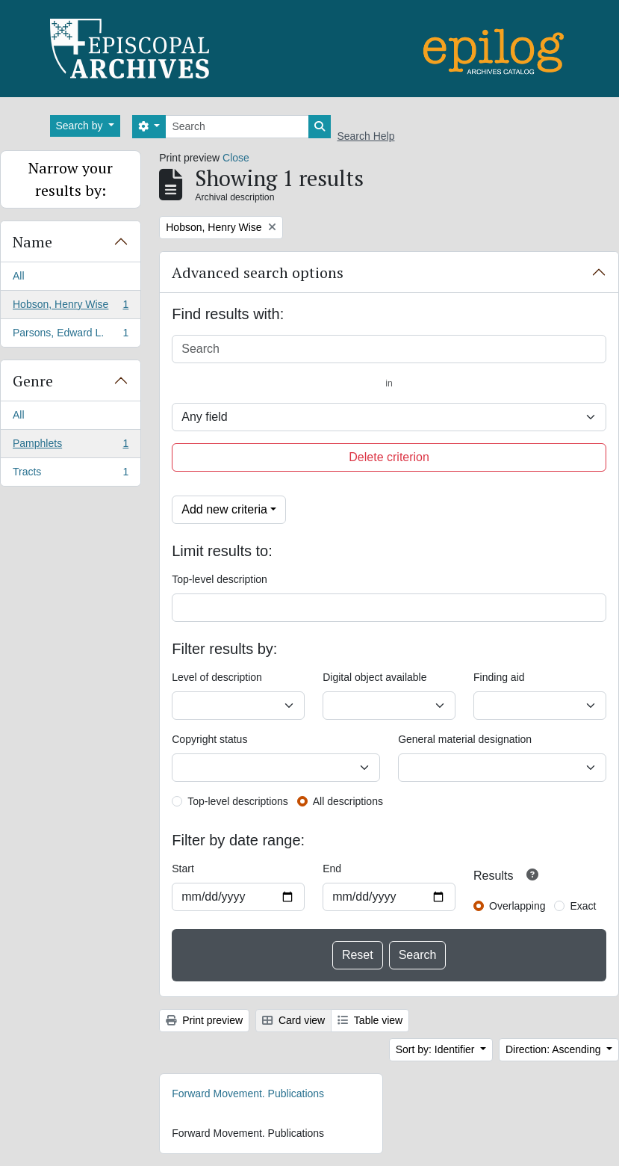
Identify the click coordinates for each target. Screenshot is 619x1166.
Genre (33, 381)
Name (32, 242)
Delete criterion (389, 457)
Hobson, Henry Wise (70, 307)
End (332, 868)
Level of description (217, 677)
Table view (370, 1020)
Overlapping (517, 906)
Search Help (365, 136)
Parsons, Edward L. (70, 335)
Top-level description (219, 579)
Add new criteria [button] (224, 509)
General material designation (465, 739)
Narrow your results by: (70, 179)
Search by (81, 126)
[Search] (237, 126)
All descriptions (348, 801)
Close (236, 158)
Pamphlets (70, 446)
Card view (293, 1020)
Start (183, 868)
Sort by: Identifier (437, 1049)
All (19, 276)
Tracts (70, 474)
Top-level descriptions (237, 801)
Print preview (204, 1020)
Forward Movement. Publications (248, 1093)
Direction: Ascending (555, 1049)
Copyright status (209, 739)
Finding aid (499, 677)
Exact (583, 906)
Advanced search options (257, 272)
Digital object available (374, 677)
